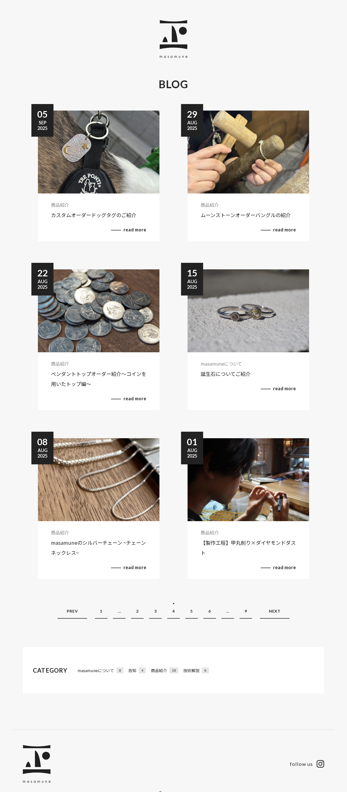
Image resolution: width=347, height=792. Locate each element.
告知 (137, 670)
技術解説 (196, 670)
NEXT (274, 611)
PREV (72, 611)
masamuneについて (101, 670)
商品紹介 (164, 670)
